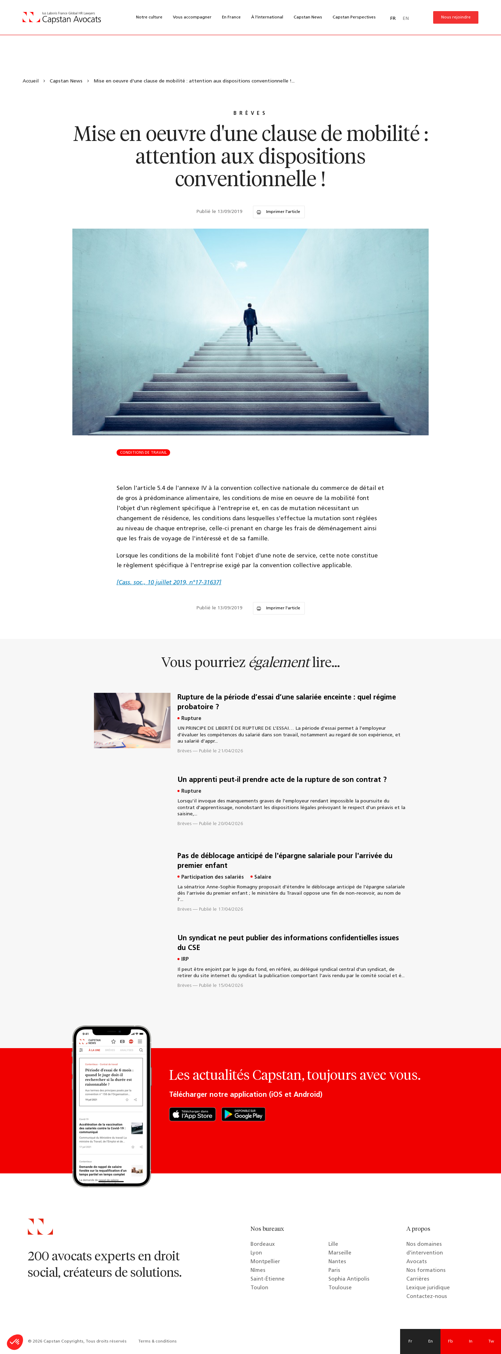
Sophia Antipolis (348, 1279)
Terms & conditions (157, 1341)
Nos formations (426, 1270)
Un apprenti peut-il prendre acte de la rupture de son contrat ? (282, 780)
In (470, 1341)
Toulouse (340, 1288)
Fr (410, 1341)
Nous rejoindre (456, 17)
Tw (491, 1341)
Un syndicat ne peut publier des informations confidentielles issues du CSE (288, 943)
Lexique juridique (428, 1288)
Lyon (256, 1253)
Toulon (259, 1288)
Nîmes (257, 1270)
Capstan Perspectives (354, 17)
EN (406, 18)
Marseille (339, 1253)
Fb (450, 1341)
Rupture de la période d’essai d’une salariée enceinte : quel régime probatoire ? (286, 702)
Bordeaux (262, 1244)
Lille (333, 1244)
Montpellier (265, 1262)
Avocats (416, 1262)
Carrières (417, 1279)
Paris (334, 1270)
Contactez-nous (426, 1296)
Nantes (337, 1262)
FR (393, 18)
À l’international (267, 17)
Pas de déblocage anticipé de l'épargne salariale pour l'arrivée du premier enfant (284, 861)
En (430, 1341)
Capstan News (308, 17)
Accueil (31, 81)
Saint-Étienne (267, 1279)
